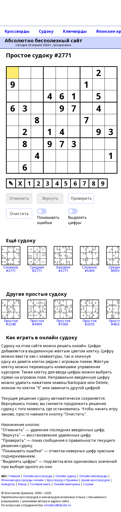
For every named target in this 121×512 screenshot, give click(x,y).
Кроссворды (17, 31)
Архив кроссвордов (95, 480)
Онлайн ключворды (93, 476)
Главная (14, 476)
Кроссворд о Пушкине (62, 480)
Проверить (81, 198)
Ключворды (75, 31)
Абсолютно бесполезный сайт (43, 40)
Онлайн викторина (67, 484)
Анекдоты (8, 484)
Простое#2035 (89, 313)
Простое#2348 (10, 313)
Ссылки (88, 484)
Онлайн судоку (65, 476)
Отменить (19, 198)
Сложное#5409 (89, 259)
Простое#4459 (37, 313)
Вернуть (50, 198)
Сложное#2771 (10, 259)
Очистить (19, 213)
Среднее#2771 (37, 259)
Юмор (22, 484)
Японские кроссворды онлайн (22, 480)
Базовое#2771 (63, 259)
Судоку (46, 31)
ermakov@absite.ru (57, 505)
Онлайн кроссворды (37, 476)
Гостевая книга (40, 484)
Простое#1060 (63, 313)
